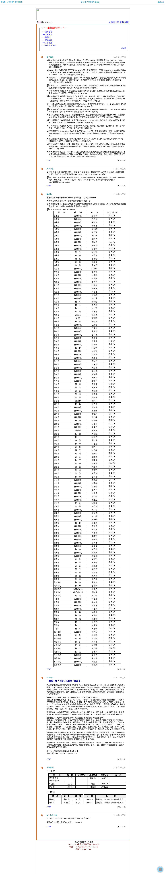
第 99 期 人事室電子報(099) (90, 2)
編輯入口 (161, 2)
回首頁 (3, 2)
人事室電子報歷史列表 (14, 2)
